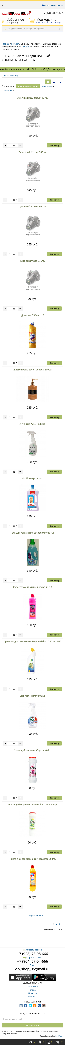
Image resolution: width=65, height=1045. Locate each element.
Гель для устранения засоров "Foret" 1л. (32, 532)
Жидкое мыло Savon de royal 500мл (32, 369)
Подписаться (32, 1025)
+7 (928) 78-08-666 (52, 13)
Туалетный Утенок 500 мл (32, 152)
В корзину (54, 145)
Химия (26, 46)
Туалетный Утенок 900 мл (32, 206)
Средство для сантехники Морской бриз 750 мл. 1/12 (32, 641)
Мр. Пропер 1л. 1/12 (33, 478)
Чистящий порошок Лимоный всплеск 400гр (32, 804)
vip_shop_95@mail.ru (32, 968)
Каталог (15, 43)
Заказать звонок (32, 949)
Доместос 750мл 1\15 (32, 315)
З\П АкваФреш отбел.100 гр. (32, 97)
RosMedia (59, 1036)
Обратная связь (32, 957)
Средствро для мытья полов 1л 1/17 (32, 587)
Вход (46, 5)
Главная (5, 43)
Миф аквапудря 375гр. (32, 260)
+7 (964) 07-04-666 (32, 961)
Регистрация (57, 5)
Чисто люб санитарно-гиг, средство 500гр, (33, 858)
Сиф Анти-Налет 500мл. (32, 695)
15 (59, 929)
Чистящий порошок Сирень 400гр (32, 750)
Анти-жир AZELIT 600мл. (32, 423)
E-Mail (32, 965)
